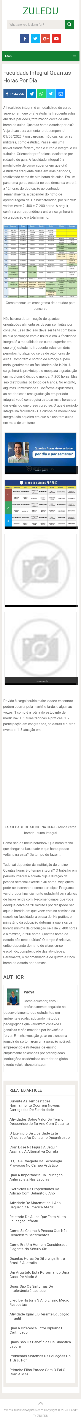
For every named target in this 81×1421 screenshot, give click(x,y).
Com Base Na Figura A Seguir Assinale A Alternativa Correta (34, 1149)
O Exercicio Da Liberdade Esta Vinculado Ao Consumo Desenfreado (40, 1135)
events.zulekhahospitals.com (23, 1410)
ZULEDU (40, 11)
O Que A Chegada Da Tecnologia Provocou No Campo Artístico (36, 1163)
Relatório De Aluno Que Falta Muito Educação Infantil (38, 1219)
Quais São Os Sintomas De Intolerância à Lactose (31, 1288)
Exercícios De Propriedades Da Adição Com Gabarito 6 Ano (34, 1191)
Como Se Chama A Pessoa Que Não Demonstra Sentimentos (39, 1233)
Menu (9, 56)
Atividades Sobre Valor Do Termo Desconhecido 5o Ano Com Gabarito (39, 1121)
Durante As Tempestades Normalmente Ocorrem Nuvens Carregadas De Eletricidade (35, 1105)
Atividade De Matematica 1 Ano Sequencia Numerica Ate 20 (35, 1205)
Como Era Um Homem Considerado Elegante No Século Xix (39, 1246)
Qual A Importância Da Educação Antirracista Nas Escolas (36, 1177)
